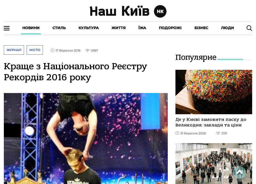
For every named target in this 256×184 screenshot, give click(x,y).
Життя (119, 28)
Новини (31, 28)
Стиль (59, 28)
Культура (89, 28)
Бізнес (201, 28)
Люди (227, 28)
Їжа (142, 28)
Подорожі (170, 28)
